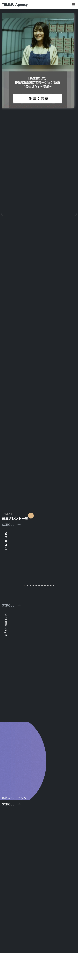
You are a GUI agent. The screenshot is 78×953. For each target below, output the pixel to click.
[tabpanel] (39, 299)
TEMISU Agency (15, 4)
